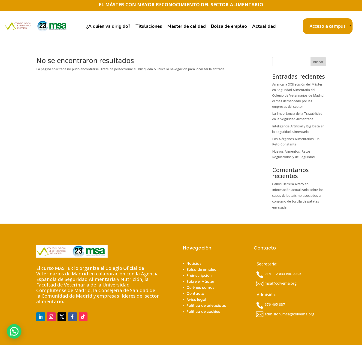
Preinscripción (199, 275)
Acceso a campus (328, 26)
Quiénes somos (200, 287)
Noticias (194, 263)
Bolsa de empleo (229, 27)
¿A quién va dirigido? (108, 27)
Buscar (318, 62)
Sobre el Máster (200, 281)
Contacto (195, 293)
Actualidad (264, 27)
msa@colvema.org (281, 283)
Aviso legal (196, 299)
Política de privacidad (206, 305)
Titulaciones (149, 27)
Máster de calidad (186, 27)
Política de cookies (203, 311)
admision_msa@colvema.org (289, 314)
